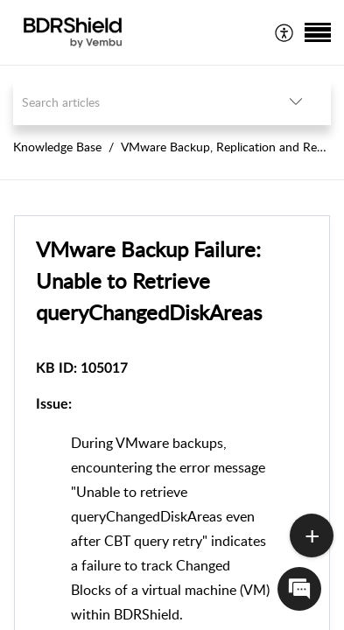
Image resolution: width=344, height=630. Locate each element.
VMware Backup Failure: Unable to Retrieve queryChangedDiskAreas (149, 280)
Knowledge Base (57, 146)
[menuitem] (285, 32)
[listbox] (296, 102)
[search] (137, 102)
